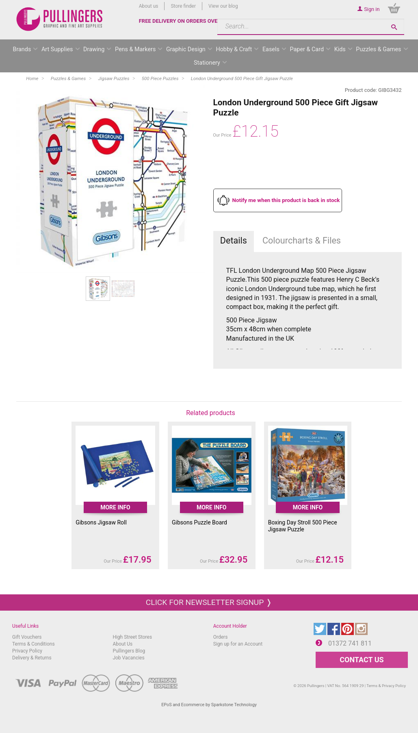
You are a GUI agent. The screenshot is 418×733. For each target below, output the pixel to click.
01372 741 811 (350, 643)
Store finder (183, 6)
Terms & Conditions (33, 644)
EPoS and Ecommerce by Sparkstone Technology (209, 704)
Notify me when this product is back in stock (286, 200)
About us (148, 6)
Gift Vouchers (27, 637)
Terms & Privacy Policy (386, 685)
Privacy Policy (27, 651)
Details (233, 240)
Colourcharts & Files (301, 240)
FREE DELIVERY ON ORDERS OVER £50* (186, 21)
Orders (220, 637)
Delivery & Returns (32, 658)
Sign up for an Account (237, 644)
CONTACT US (361, 659)
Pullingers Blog (129, 651)
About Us (122, 644)
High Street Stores (132, 637)
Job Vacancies (128, 658)
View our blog (223, 6)
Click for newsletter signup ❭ (209, 602)
